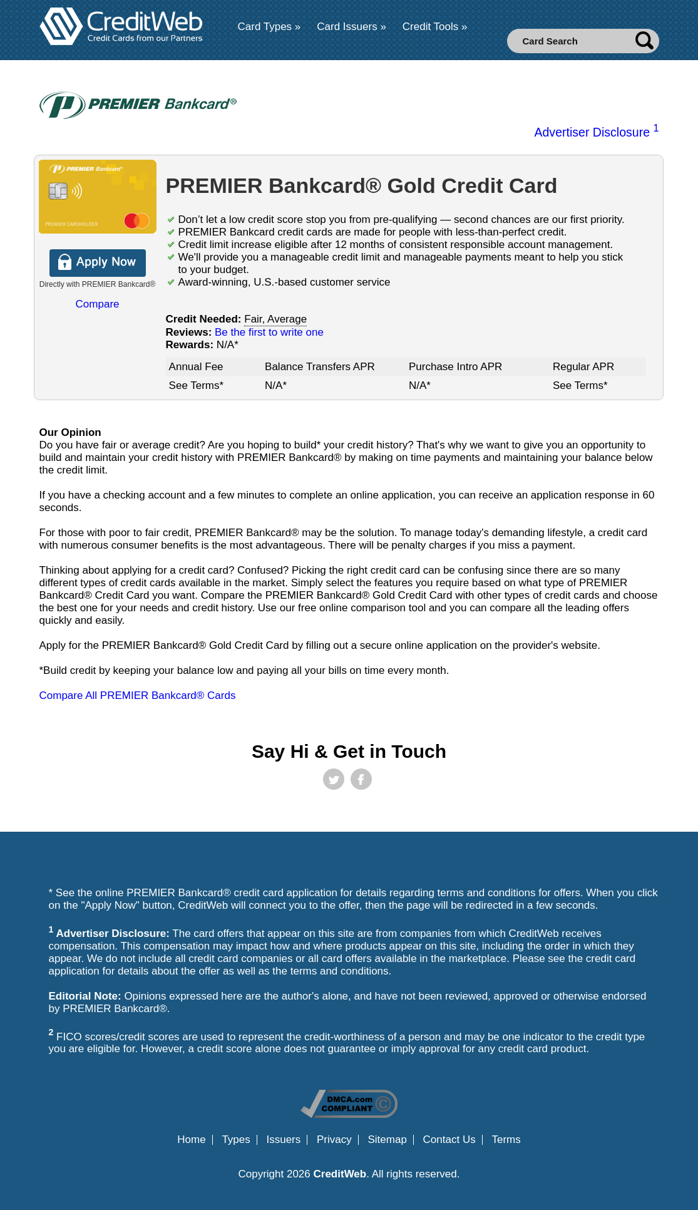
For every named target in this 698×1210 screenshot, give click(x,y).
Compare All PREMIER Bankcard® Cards (137, 695)
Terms (505, 1140)
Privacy (334, 1140)
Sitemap (386, 1140)
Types (236, 1140)
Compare (98, 304)
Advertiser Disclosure (596, 132)
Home (191, 1140)
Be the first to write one (269, 332)
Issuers (283, 1140)
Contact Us (449, 1140)
